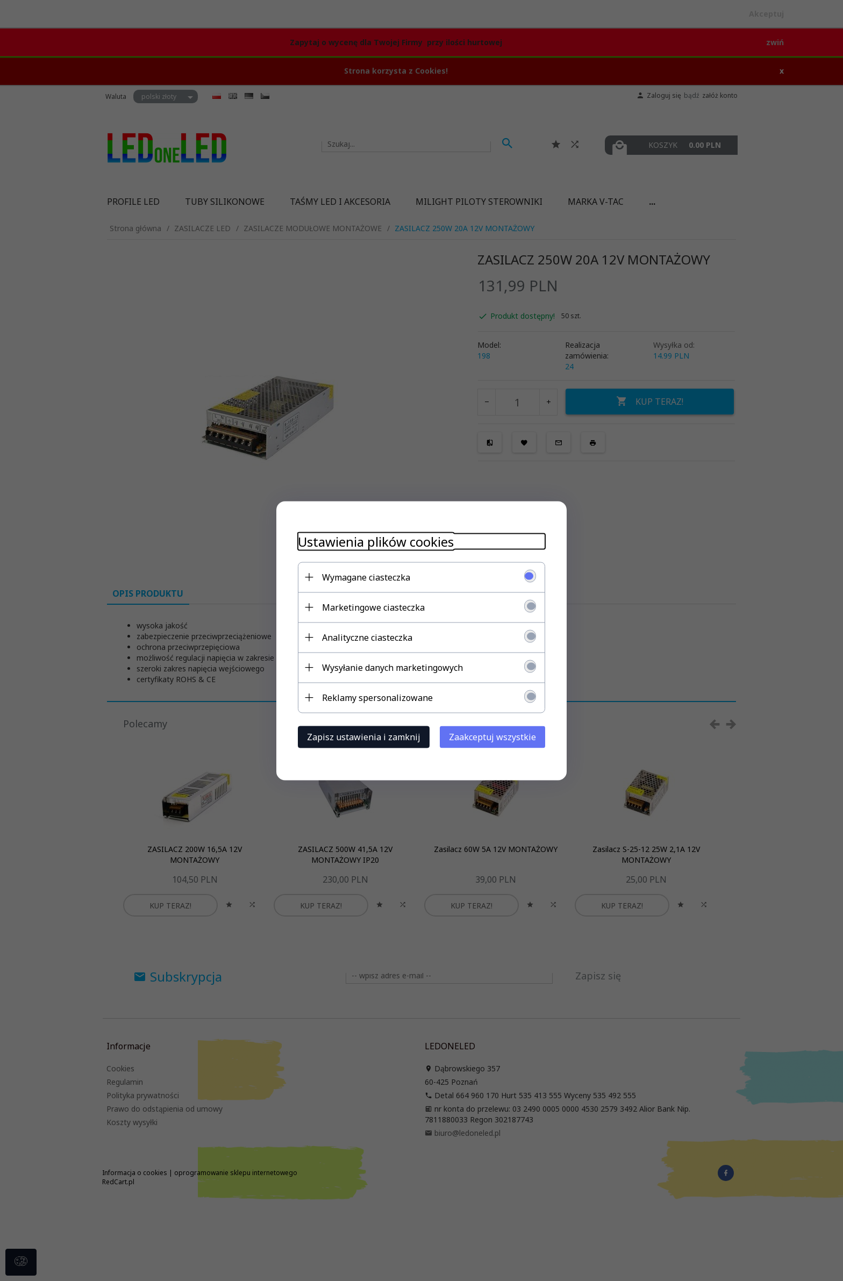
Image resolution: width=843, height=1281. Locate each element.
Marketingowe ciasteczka (373, 607)
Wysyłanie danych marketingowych (392, 667)
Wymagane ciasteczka (366, 577)
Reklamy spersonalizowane (377, 697)
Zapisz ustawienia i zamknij (363, 736)
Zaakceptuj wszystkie (492, 736)
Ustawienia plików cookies (376, 541)
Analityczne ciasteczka (367, 637)
